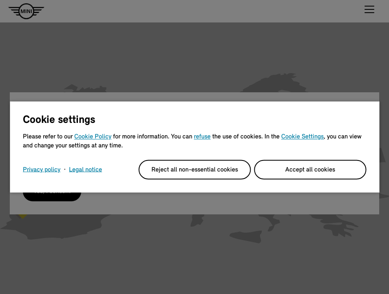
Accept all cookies (310, 170)
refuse (202, 137)
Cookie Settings (302, 137)
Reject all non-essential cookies (194, 170)
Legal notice (85, 170)
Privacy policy (41, 170)
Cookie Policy (92, 137)
